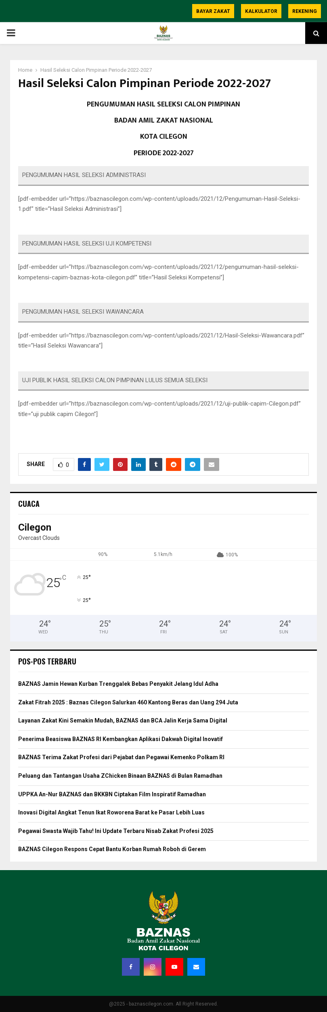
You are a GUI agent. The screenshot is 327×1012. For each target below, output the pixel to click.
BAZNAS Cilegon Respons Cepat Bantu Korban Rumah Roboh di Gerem (112, 849)
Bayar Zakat (213, 11)
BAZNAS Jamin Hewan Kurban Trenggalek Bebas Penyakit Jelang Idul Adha (118, 684)
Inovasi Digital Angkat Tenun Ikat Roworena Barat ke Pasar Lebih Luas (111, 812)
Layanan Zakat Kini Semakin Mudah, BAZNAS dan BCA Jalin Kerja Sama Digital (122, 720)
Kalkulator (261, 11)
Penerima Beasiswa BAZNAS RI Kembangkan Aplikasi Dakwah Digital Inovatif (120, 739)
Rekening (304, 11)
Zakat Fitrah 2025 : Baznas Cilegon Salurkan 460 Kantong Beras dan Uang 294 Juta (128, 702)
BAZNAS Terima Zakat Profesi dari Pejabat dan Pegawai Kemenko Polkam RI (121, 757)
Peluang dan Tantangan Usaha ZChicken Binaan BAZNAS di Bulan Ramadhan (120, 776)
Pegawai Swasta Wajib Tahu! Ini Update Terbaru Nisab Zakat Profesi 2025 (116, 831)
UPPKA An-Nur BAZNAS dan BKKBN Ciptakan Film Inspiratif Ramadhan (112, 794)
